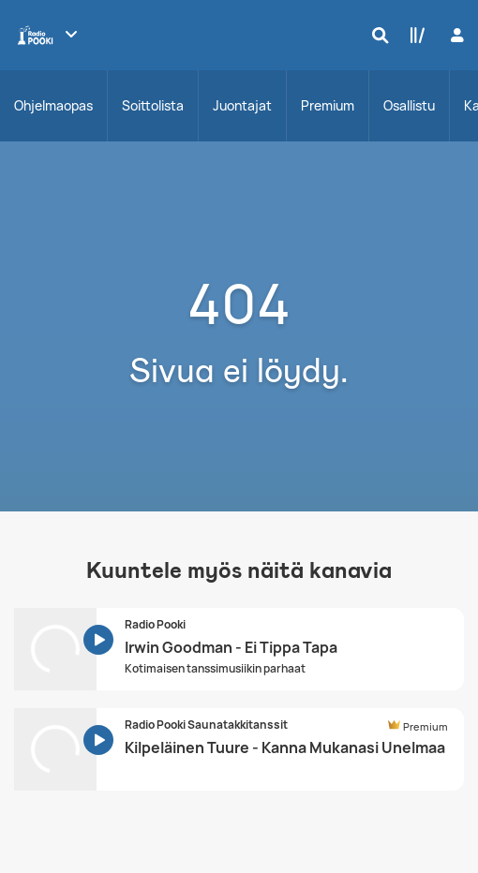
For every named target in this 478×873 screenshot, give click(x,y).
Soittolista (153, 105)
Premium (327, 105)
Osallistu (409, 105)
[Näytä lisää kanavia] (71, 34)
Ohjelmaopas (53, 105)
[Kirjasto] (413, 35)
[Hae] (376, 35)
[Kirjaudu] (455, 35)
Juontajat (242, 105)
